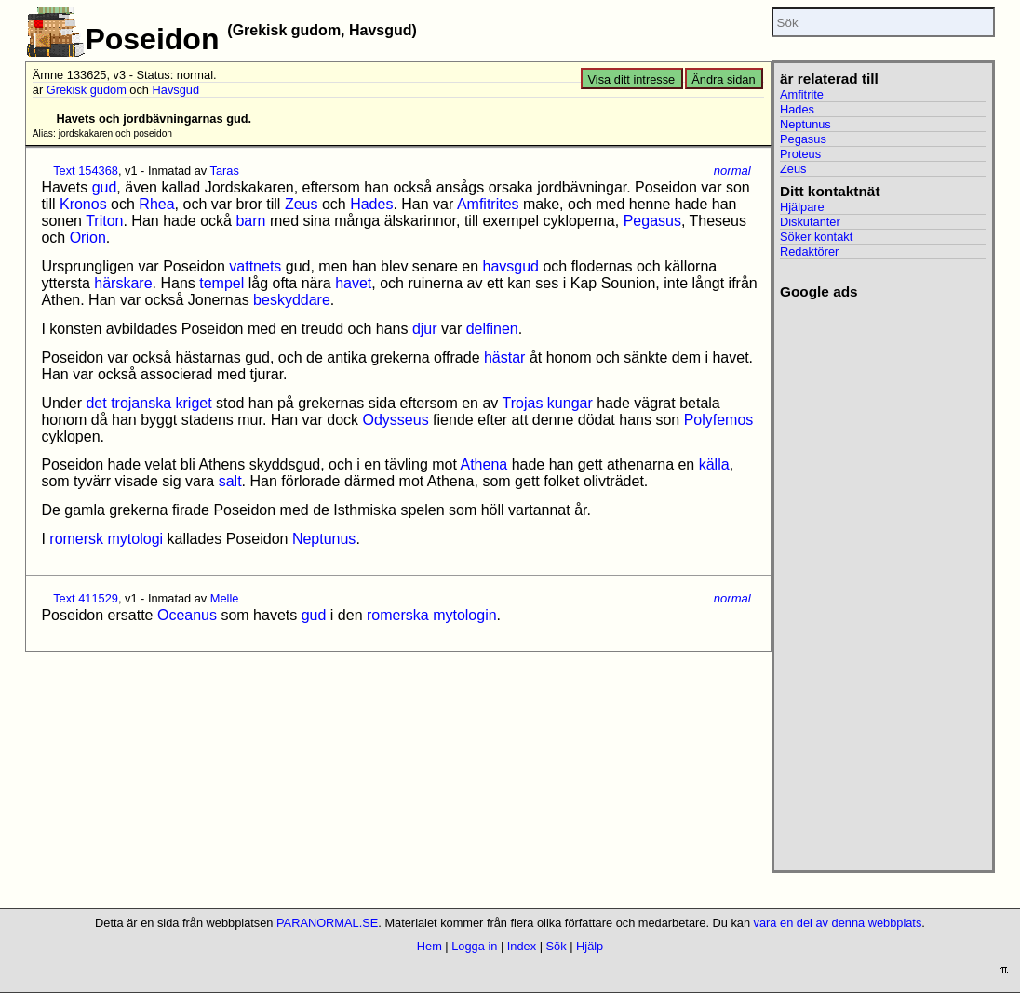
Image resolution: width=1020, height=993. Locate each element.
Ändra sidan (723, 79)
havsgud (510, 266)
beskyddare (291, 300)
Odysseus (396, 420)
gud (104, 187)
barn (250, 221)
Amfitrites (488, 204)
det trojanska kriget (148, 403)
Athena (483, 464)
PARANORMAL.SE (327, 923)
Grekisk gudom (87, 90)
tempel (221, 283)
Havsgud (176, 90)
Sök (556, 946)
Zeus (301, 204)
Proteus (800, 154)
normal (732, 171)
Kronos (83, 204)
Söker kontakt (816, 237)
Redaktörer (809, 251)
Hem (429, 946)
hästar (504, 357)
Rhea (156, 204)
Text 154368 (85, 171)
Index (521, 946)
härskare (123, 283)
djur (424, 329)
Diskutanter (810, 222)
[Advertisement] (883, 579)
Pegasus (652, 221)
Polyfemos (719, 420)
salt (230, 481)
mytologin (464, 615)
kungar (570, 403)
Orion (88, 237)
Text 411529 (85, 598)
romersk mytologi (106, 539)
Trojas (523, 403)
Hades (371, 204)
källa (714, 464)
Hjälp (589, 946)
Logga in (474, 946)
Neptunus (324, 539)
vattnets (255, 266)
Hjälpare (802, 207)
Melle (224, 598)
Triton (104, 221)
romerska (398, 615)
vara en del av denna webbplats (838, 923)
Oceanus (187, 615)
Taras (224, 171)
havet (353, 283)
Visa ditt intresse (632, 79)
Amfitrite (802, 94)
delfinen (492, 329)
